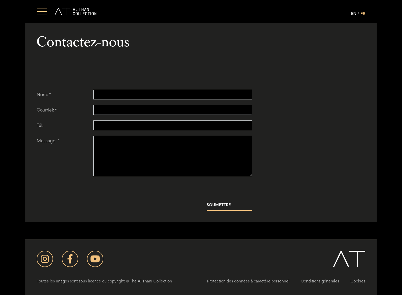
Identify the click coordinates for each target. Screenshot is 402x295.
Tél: (40, 125)
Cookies (357, 281)
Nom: (44, 94)
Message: (48, 140)
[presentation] (132, 189)
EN (353, 13)
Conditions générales (320, 281)
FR (362, 13)
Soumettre (219, 204)
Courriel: (47, 110)
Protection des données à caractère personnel (248, 281)
